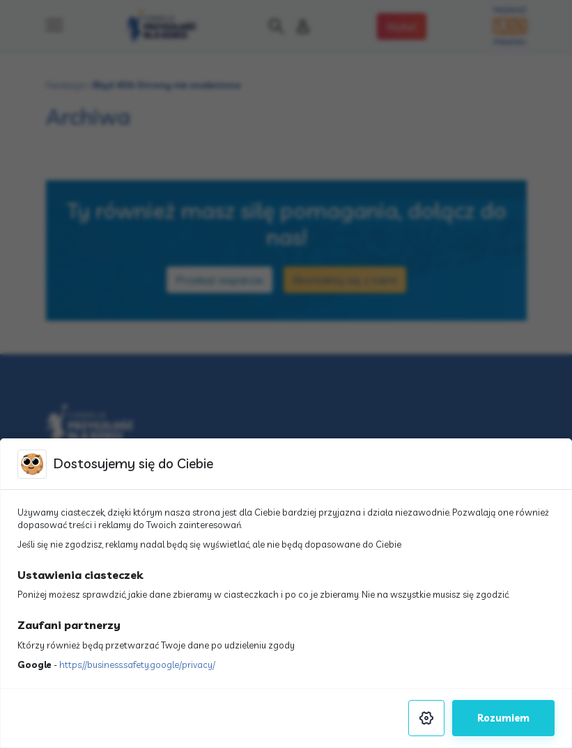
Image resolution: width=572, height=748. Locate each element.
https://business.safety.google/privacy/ (137, 664)
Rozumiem (503, 718)
